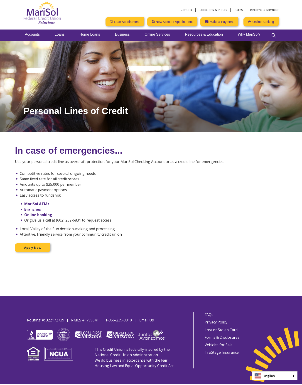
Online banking (38, 214)
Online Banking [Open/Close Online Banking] (263, 22)
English (265, 376)
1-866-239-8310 (118, 320)
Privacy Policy (215, 322)
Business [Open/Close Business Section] (122, 34)
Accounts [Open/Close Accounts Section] (32, 34)
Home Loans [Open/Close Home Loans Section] (89, 34)
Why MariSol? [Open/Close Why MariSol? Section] (249, 34)
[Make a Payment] (219, 21)
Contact (186, 9)
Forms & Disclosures (221, 337)
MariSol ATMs (36, 203)
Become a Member (264, 9)
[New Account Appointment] (172, 21)
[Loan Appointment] (125, 21)
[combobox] (274, 375)
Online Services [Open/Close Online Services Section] (157, 34)
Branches (32, 209)
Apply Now (32, 247)
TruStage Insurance (221, 353)
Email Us (146, 320)
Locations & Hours (213, 9)
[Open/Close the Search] (274, 35)
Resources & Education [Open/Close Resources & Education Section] (204, 34)
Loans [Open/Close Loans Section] (60, 34)
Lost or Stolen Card (220, 330)
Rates (238, 9)
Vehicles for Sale (218, 345)
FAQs (208, 314)
